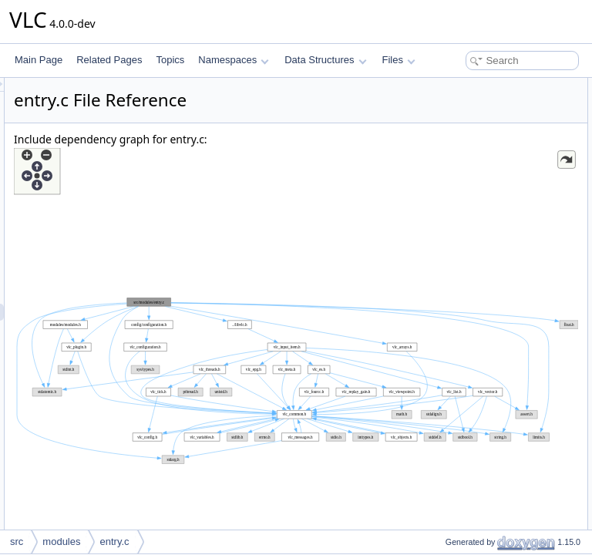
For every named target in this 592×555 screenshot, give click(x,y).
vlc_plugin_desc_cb (472, 222)
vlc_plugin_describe (472, 239)
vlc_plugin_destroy (470, 188)
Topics (170, 60)
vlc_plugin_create (468, 171)
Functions (440, 120)
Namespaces (233, 60)
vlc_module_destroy (473, 154)
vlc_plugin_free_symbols (482, 306)
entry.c (114, 541)
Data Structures (325, 60)
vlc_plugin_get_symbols (481, 289)
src (16, 541)
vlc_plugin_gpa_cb (470, 272)
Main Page (38, 60)
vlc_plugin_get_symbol (479, 323)
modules (61, 541)
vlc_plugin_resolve (470, 340)
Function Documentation (470, 357)
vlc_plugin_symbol (470, 103)
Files (398, 60)
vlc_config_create (468, 205)
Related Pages (109, 60)
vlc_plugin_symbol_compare (490, 256)
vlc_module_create (471, 137)
